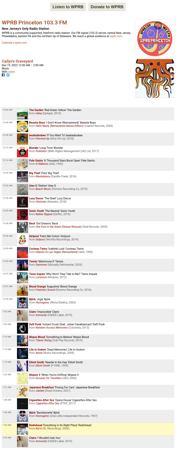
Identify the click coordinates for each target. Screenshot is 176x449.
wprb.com (116, 36)
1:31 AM (6, 387)
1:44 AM (6, 412)
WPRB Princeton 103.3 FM (34, 22)
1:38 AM (6, 399)
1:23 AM (6, 374)
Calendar (7, 42)
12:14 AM (7, 160)
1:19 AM (6, 362)
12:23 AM (7, 185)
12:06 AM (7, 135)
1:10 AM (6, 336)
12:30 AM (7, 210)
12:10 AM (7, 147)
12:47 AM (7, 273)
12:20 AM (7, 172)
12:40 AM (7, 248)
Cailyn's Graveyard (17, 61)
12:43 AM (7, 261)
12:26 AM (7, 198)
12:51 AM (7, 286)
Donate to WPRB (107, 6)
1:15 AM (6, 349)
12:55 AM (7, 298)
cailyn (11, 71)
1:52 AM (6, 425)
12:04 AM (7, 109)
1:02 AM (6, 311)
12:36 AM (7, 223)
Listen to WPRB (68, 6)
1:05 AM (6, 324)
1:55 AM (6, 437)
